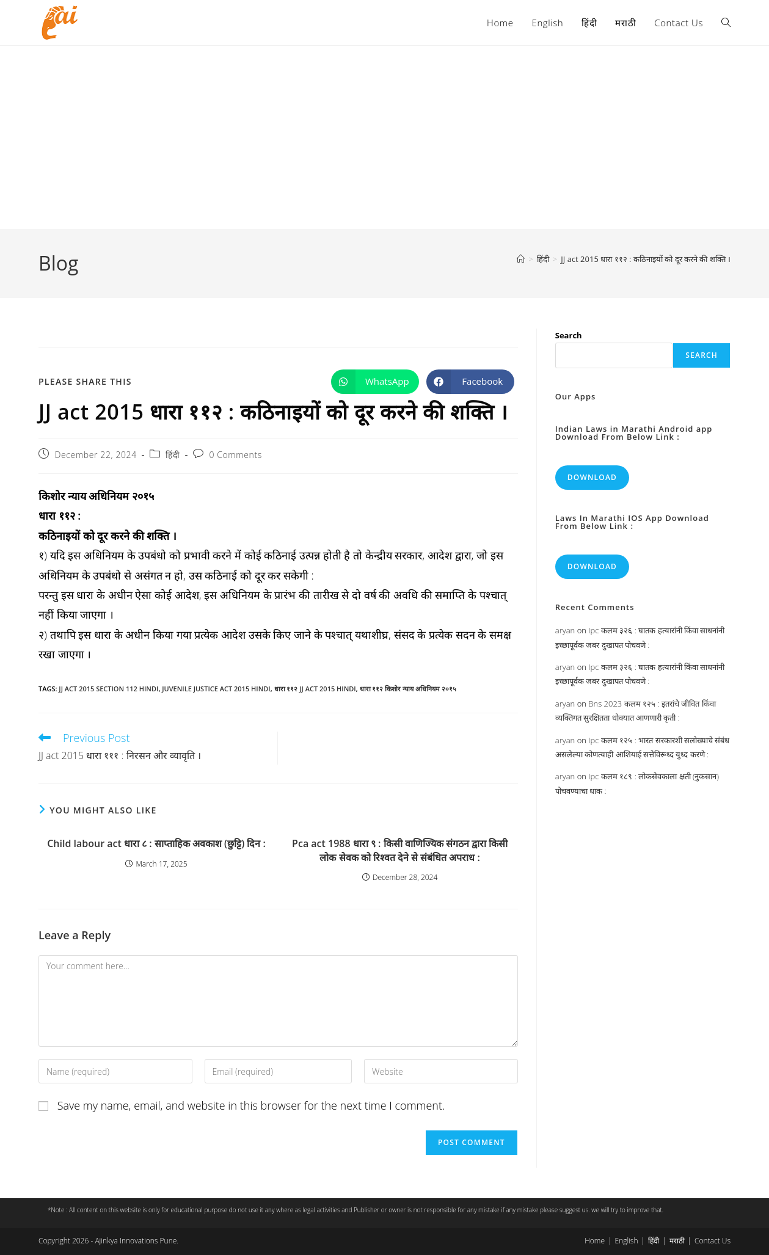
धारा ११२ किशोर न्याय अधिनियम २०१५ (408, 688)
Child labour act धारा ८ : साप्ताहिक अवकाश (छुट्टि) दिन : (156, 843)
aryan (565, 630)
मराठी (677, 1240)
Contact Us (712, 1240)
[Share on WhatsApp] (375, 381)
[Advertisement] (384, 137)
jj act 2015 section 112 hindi (108, 688)
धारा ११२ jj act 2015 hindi (315, 688)
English (626, 1240)
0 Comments (235, 454)
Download (592, 477)
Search (568, 335)
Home (595, 1240)
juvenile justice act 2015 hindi (216, 688)
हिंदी (173, 454)
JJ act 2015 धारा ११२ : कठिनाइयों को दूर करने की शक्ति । (646, 258)
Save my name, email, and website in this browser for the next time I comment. (251, 1105)
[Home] (521, 258)
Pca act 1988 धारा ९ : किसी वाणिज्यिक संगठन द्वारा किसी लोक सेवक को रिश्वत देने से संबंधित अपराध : (400, 850)
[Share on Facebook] (470, 381)
